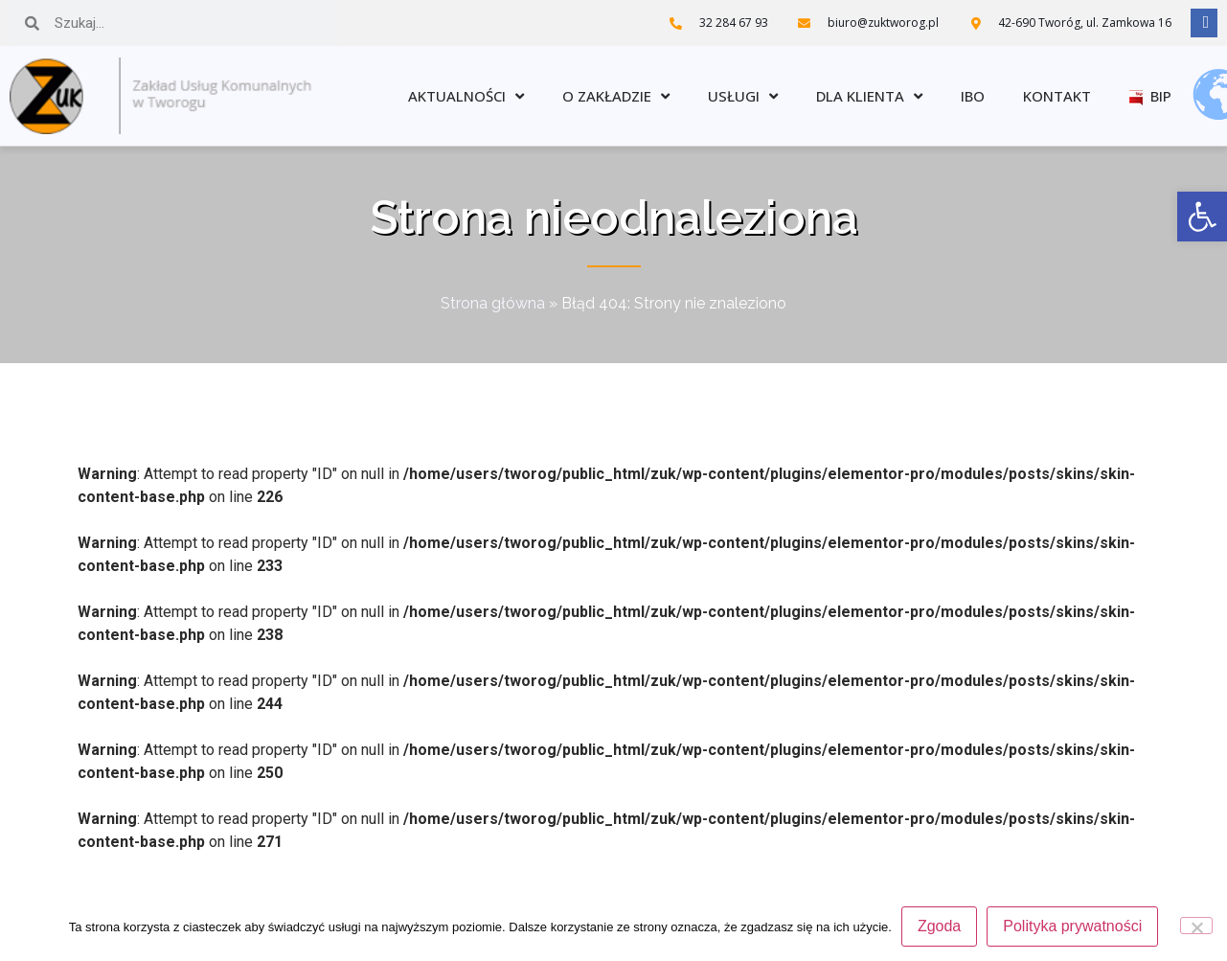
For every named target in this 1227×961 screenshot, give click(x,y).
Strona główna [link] (493, 303)
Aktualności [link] (466, 96)
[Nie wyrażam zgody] (1196, 925)
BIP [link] (1150, 95)
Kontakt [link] (1057, 95)
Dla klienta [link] (869, 96)
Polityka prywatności (1072, 926)
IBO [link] (973, 95)
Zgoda (939, 926)
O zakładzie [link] (616, 96)
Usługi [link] (743, 96)
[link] (1202, 216)
